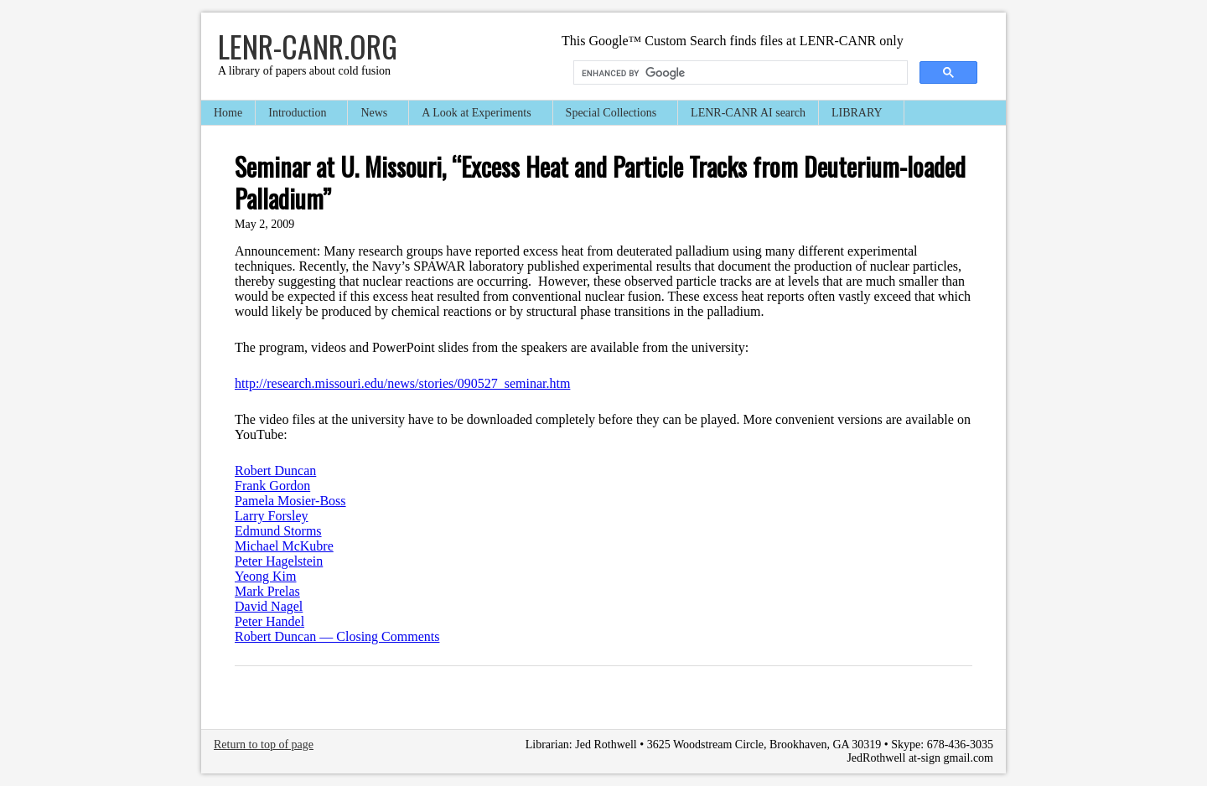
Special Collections (612, 114)
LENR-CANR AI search (748, 112)
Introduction (298, 114)
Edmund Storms (278, 531)
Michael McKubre (284, 546)
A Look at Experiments (477, 114)
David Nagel (269, 606)
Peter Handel (269, 621)
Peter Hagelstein (279, 561)
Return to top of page (263, 744)
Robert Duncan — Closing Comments (337, 636)
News (374, 114)
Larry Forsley (271, 516)
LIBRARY (858, 114)
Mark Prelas (267, 591)
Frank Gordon (272, 485)
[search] (739, 72)
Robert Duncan (275, 470)
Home (228, 112)
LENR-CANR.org (307, 45)
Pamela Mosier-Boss (290, 501)
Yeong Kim (266, 576)
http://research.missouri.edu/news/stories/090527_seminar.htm (402, 383)
